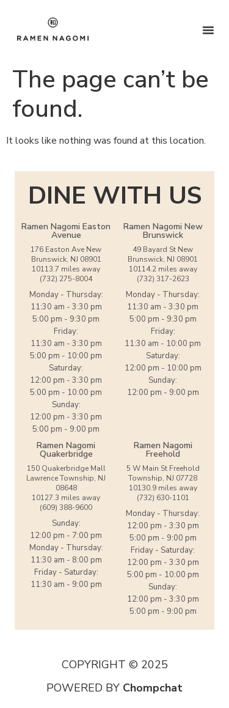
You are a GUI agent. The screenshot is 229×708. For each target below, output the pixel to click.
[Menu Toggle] (208, 30)
